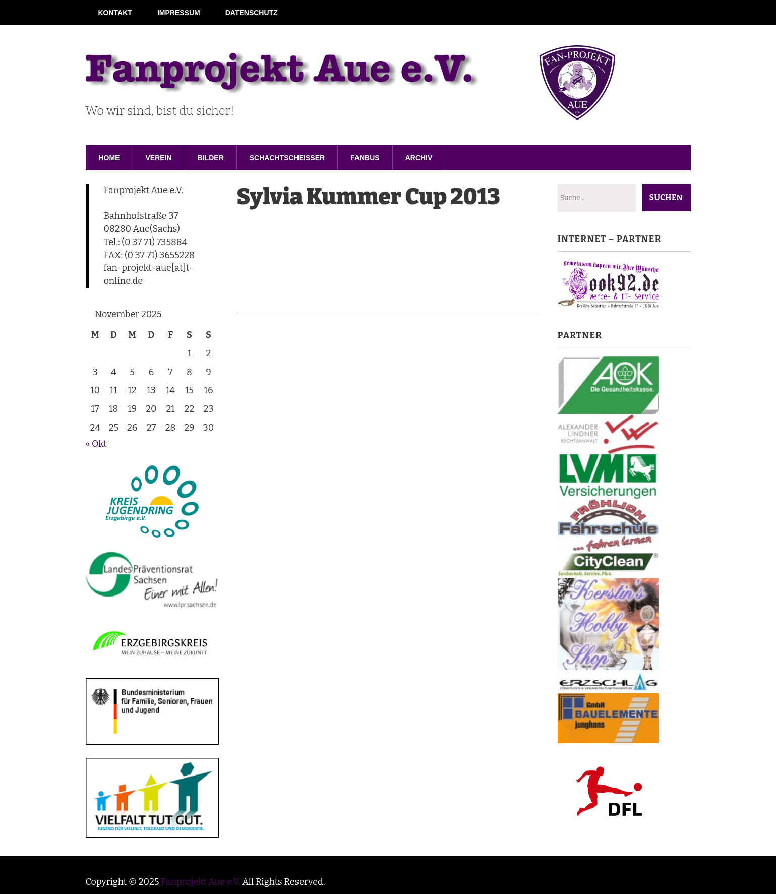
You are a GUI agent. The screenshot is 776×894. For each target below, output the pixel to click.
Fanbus (365, 158)
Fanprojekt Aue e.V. (201, 881)
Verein (159, 158)
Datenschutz (251, 13)
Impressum (178, 13)
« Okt (96, 443)
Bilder (211, 158)
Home (109, 158)
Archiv (419, 158)
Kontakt (115, 13)
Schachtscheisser (287, 158)
